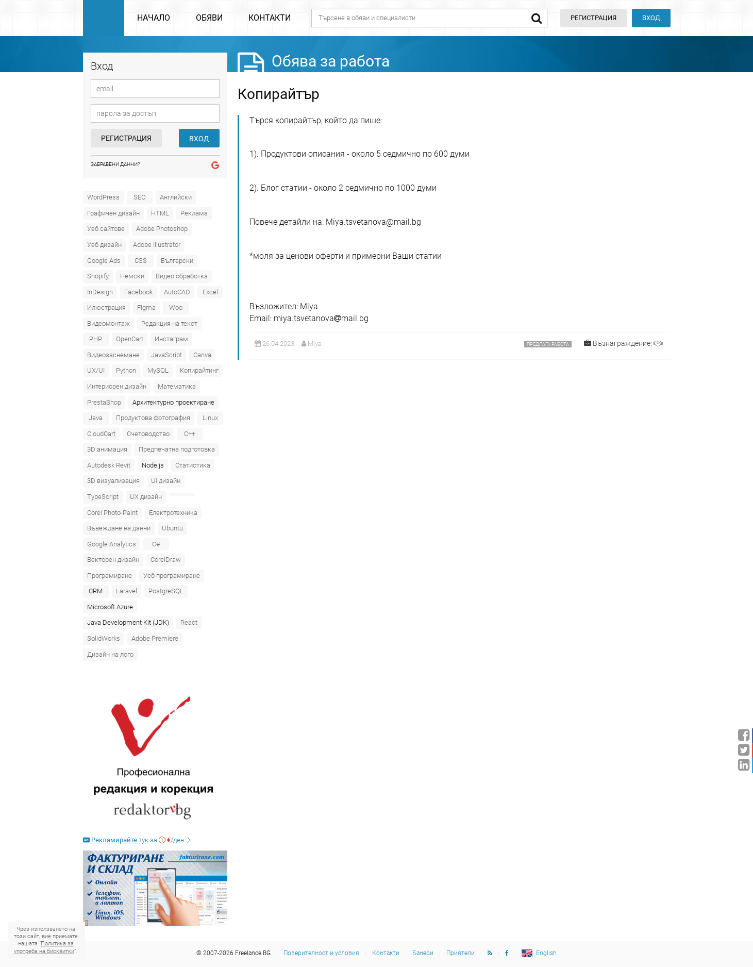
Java (96, 418)
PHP (95, 339)
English (546, 953)
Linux (210, 418)
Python (126, 370)
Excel (210, 292)
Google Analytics (111, 544)
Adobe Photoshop (162, 228)
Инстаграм (171, 339)
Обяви (209, 18)
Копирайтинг (199, 370)
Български (177, 260)
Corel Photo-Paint (112, 512)
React (188, 622)
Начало (153, 18)
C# (156, 544)
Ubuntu (172, 528)
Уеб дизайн (104, 244)
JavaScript (166, 355)
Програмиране (109, 575)
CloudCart (101, 434)
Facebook (138, 292)
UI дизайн (165, 481)
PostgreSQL (165, 591)
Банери (422, 953)
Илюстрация (106, 307)
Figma (146, 307)
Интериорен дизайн (116, 386)
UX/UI (96, 370)
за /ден (137, 840)
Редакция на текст (169, 323)
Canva (202, 355)
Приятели (460, 953)
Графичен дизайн (113, 213)
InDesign (100, 292)
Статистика (192, 465)
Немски (132, 276)
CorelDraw (165, 559)
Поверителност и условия (321, 953)
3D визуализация (113, 481)
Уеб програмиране (171, 575)
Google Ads (104, 260)
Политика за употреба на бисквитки (44, 947)
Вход (651, 18)
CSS (141, 260)
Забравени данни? (115, 164)
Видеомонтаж (108, 323)
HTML (160, 213)
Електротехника (173, 512)
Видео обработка (182, 276)
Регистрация (126, 138)
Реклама (194, 213)
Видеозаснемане (113, 355)
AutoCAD (177, 292)
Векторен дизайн (113, 559)
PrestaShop (104, 402)
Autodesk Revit (108, 465)
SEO (139, 197)
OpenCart (129, 339)
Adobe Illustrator (156, 244)
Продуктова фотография (153, 418)
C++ (189, 434)
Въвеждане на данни (118, 528)
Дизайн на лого (110, 654)
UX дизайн (146, 497)
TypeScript (103, 497)
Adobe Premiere (154, 638)
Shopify (98, 276)
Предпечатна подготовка (177, 449)
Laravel (126, 591)
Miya (315, 343)
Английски (176, 197)
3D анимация (107, 449)
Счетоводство (148, 434)
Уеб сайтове (106, 228)
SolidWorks (103, 638)
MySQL (158, 370)
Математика (177, 386)
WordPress (103, 197)
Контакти (269, 18)
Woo (175, 307)
